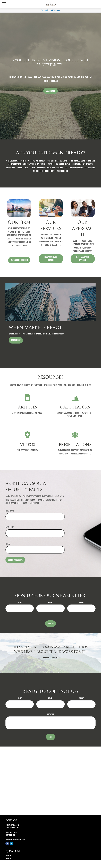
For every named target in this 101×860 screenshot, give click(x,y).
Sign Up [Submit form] (50, 623)
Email (7, 544)
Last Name (9, 527)
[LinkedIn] (11, 843)
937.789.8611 (14, 825)
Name (20, 602)
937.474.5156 (14, 828)
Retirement (9, 856)
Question (50, 714)
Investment (9, 859)
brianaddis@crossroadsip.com (15, 839)
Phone (81, 602)
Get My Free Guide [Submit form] (15, 560)
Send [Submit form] (50, 737)
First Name (9, 510)
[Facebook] (7, 843)
